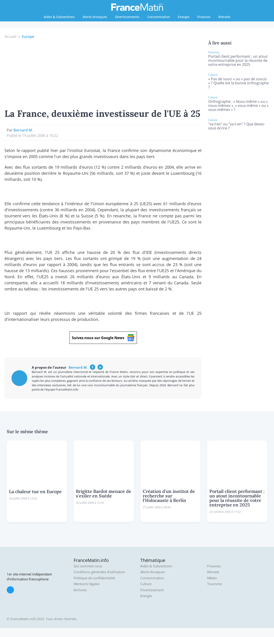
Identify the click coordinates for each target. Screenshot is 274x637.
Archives (80, 590)
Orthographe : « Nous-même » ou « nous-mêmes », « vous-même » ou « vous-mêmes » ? (238, 105)
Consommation (158, 17)
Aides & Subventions (59, 17)
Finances (204, 17)
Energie (183, 17)
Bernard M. (23, 130)
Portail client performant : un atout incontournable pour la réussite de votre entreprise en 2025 (238, 60)
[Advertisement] (103, 73)
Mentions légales (87, 584)
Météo (212, 578)
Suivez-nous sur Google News (103, 337)
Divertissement (152, 590)
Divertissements (127, 17)
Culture (146, 584)
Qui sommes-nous (88, 566)
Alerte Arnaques (95, 17)
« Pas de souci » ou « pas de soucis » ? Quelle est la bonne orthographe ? (238, 83)
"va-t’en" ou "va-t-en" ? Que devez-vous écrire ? (236, 126)
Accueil (10, 36)
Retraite (224, 17)
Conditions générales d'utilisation (99, 572)
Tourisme (214, 584)
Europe (28, 36)
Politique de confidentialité (94, 578)
